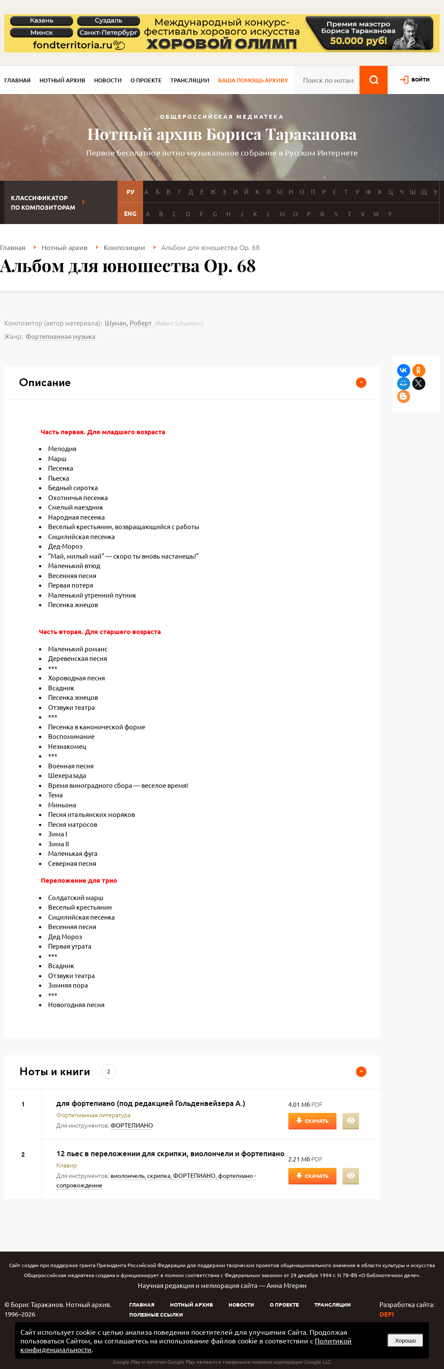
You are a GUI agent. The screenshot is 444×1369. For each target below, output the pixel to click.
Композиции (124, 247)
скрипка (158, 1175)
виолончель (127, 1175)
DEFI (386, 1314)
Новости (108, 80)
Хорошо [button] (405, 1340)
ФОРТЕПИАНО (132, 1125)
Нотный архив (62, 80)
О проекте (146, 80)
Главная (17, 80)
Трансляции (189, 80)
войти (420, 79)
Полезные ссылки (156, 1314)
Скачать (317, 1120)
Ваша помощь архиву (253, 80)
